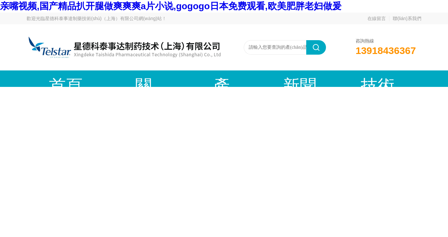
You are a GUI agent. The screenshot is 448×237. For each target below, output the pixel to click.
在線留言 (376, 18)
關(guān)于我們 (101, 78)
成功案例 (298, 78)
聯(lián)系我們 (407, 18)
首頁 (51, 78)
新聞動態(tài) (199, 78)
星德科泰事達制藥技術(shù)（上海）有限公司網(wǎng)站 (103, 18)
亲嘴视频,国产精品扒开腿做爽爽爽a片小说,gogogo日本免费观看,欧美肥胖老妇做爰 (170, 6)
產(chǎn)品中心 (150, 78)
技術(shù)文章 (248, 78)
